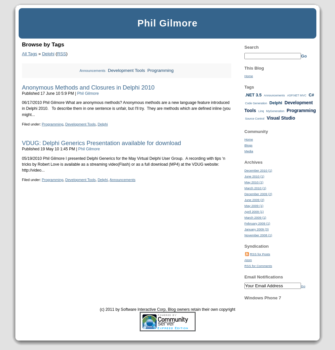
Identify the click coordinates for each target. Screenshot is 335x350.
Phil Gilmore (167, 23)
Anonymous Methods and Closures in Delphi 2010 (88, 87)
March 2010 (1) (255, 188)
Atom (248, 260)
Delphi (48, 53)
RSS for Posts (260, 254)
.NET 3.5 (253, 94)
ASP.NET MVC (297, 95)
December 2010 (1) (258, 170)
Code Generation (256, 103)
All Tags (29, 53)
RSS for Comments (258, 266)
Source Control (254, 118)
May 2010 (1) (253, 182)
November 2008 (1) (258, 235)
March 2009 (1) (255, 217)
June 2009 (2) (254, 200)
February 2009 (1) (257, 223)
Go (304, 56)
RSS (61, 53)
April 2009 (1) (254, 211)
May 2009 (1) (253, 206)
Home (248, 76)
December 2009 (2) (258, 194)
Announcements (92, 71)
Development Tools (126, 70)
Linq (261, 111)
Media (248, 151)
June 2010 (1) (254, 176)
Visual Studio (281, 118)
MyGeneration (275, 111)
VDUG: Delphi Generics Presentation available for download (101, 143)
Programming (161, 70)
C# (311, 94)
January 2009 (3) (256, 229)
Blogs (248, 145)
